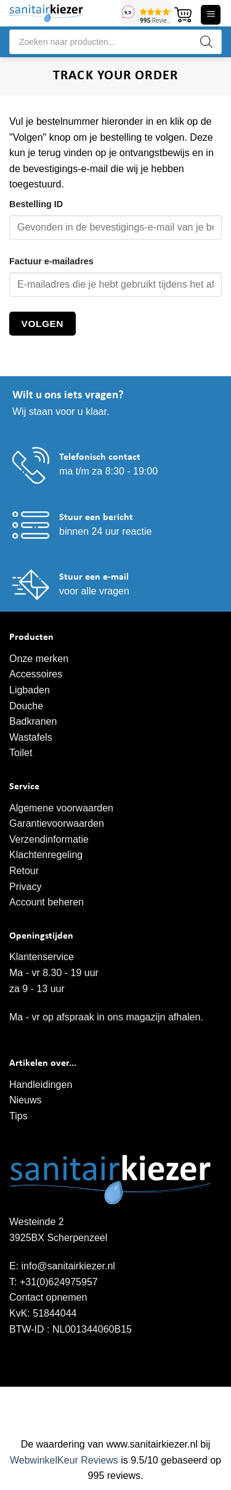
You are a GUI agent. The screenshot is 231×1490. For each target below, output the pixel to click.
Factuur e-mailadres (51, 261)
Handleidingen (40, 1084)
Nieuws (25, 1100)
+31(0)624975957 (59, 1282)
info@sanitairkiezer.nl (68, 1266)
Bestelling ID (36, 204)
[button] (183, 15)
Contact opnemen (48, 1297)
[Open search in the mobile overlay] (115, 42)
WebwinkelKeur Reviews (64, 1460)
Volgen (42, 323)
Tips (18, 1116)
